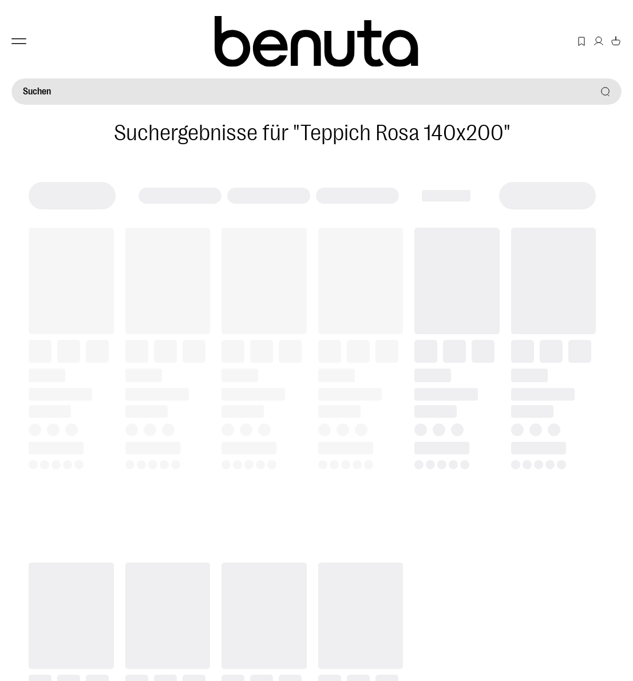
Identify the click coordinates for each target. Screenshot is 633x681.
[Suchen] (316, 91)
